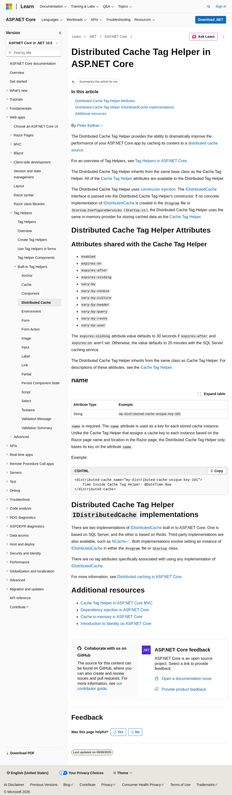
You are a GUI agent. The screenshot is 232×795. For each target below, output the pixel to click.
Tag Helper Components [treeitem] (36, 258)
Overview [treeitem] (17, 73)
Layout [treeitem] (19, 186)
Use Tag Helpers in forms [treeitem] (37, 249)
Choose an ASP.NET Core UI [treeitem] (36, 126)
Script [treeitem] (26, 392)
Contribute (88, 785)
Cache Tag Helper (116, 178)
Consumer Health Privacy (141, 785)
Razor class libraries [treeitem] (29, 204)
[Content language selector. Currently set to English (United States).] (27, 773)
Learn (76, 37)
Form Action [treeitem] (31, 329)
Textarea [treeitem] (28, 410)
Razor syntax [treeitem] (24, 195)
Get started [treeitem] (18, 81)
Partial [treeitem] (26, 374)
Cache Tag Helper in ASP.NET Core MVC (116, 603)
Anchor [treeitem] (27, 276)
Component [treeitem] (30, 293)
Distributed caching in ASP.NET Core (149, 577)
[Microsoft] (9, 6)
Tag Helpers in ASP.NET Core (161, 161)
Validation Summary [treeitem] (37, 428)
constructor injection (158, 189)
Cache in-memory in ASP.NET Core (111, 617)
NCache (119, 541)
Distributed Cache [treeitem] (36, 303)
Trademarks (205, 785)
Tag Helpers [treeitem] (27, 222)
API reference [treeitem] (20, 598)
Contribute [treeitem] (18, 607)
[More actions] (224, 37)
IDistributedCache (201, 189)
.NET (93, 37)
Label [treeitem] (26, 356)
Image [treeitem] (26, 338)
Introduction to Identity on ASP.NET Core (116, 624)
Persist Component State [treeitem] (41, 383)
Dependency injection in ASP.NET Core (115, 610)
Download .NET (210, 20)
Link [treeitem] (25, 365)
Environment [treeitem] (31, 311)
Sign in (221, 6)
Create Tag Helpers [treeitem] (32, 240)
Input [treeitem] (25, 347)
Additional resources (90, 114)
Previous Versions (43, 785)
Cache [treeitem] (26, 285)
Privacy (107, 785)
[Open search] (209, 6)
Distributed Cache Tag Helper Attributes (105, 101)
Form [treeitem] (26, 320)
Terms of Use (180, 785)
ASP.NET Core (116, 37)
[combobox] (33, 43)
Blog (66, 785)
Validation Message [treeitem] (36, 419)
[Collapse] (60, 32)
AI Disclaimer (14, 785)
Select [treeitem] (26, 401)
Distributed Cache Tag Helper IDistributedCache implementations (124, 107)
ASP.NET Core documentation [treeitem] (33, 64)
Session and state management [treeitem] (27, 174)
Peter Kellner (88, 125)
